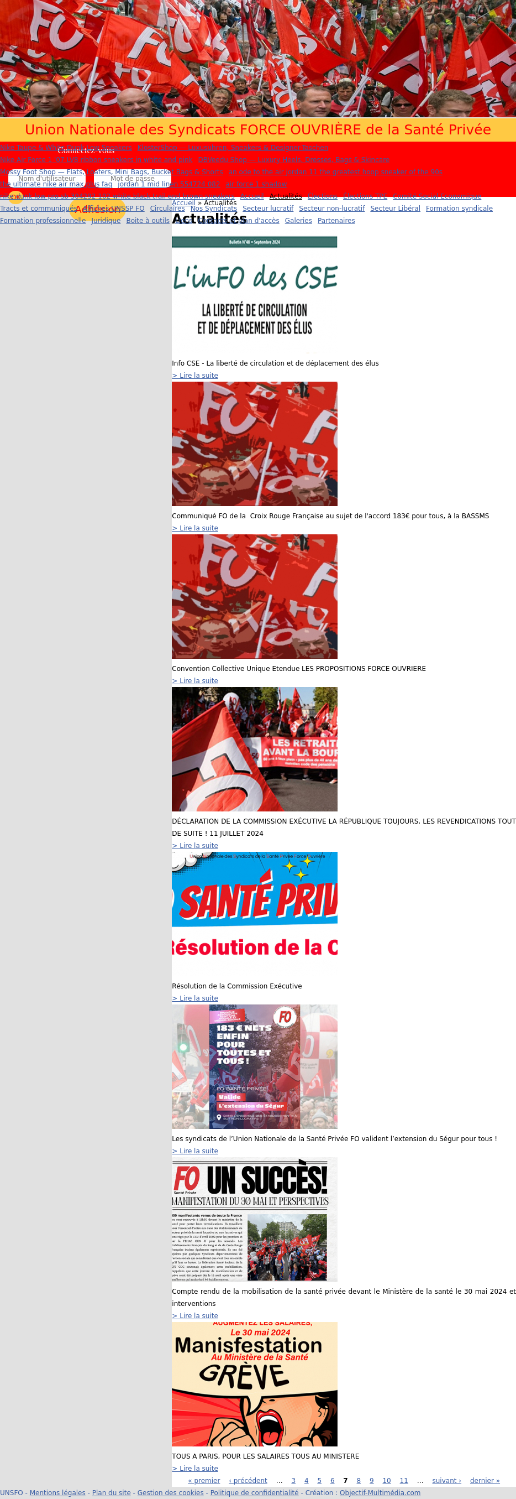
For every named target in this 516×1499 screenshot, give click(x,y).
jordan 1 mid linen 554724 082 (169, 184)
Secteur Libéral (395, 208)
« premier (204, 1481)
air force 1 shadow (256, 184)
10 (386, 1481)
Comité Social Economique (437, 196)
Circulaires (167, 208)
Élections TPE (365, 196)
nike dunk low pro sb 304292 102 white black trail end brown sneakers (117, 196)
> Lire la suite (195, 375)
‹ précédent (248, 1481)
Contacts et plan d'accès (238, 221)
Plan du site (111, 1493)
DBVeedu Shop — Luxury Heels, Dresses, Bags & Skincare (294, 160)
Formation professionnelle (43, 221)
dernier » (485, 1481)
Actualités (286, 196)
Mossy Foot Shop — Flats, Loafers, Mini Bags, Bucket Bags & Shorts (111, 172)
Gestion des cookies (171, 1493)
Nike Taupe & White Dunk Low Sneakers (66, 148)
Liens (183, 221)
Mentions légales (58, 1493)
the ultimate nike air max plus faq (56, 184)
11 (404, 1481)
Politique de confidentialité (254, 1493)
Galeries (298, 221)
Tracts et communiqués (38, 208)
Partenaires (336, 221)
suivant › (447, 1481)
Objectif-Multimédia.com (380, 1493)
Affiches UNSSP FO (114, 208)
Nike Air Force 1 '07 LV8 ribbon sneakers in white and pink (96, 160)
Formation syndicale (459, 208)
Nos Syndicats (214, 208)
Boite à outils (148, 221)
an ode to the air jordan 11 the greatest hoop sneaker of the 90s (336, 172)
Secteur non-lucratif (332, 208)
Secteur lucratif (268, 208)
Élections (323, 196)
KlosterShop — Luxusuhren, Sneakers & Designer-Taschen (233, 148)
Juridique (105, 221)
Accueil (252, 196)
